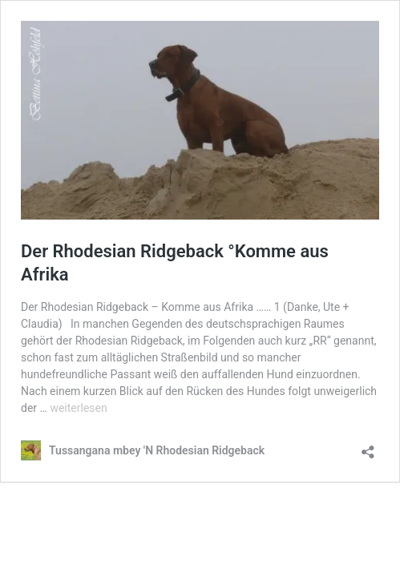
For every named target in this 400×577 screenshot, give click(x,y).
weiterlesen (78, 407)
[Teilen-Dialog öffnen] (368, 446)
